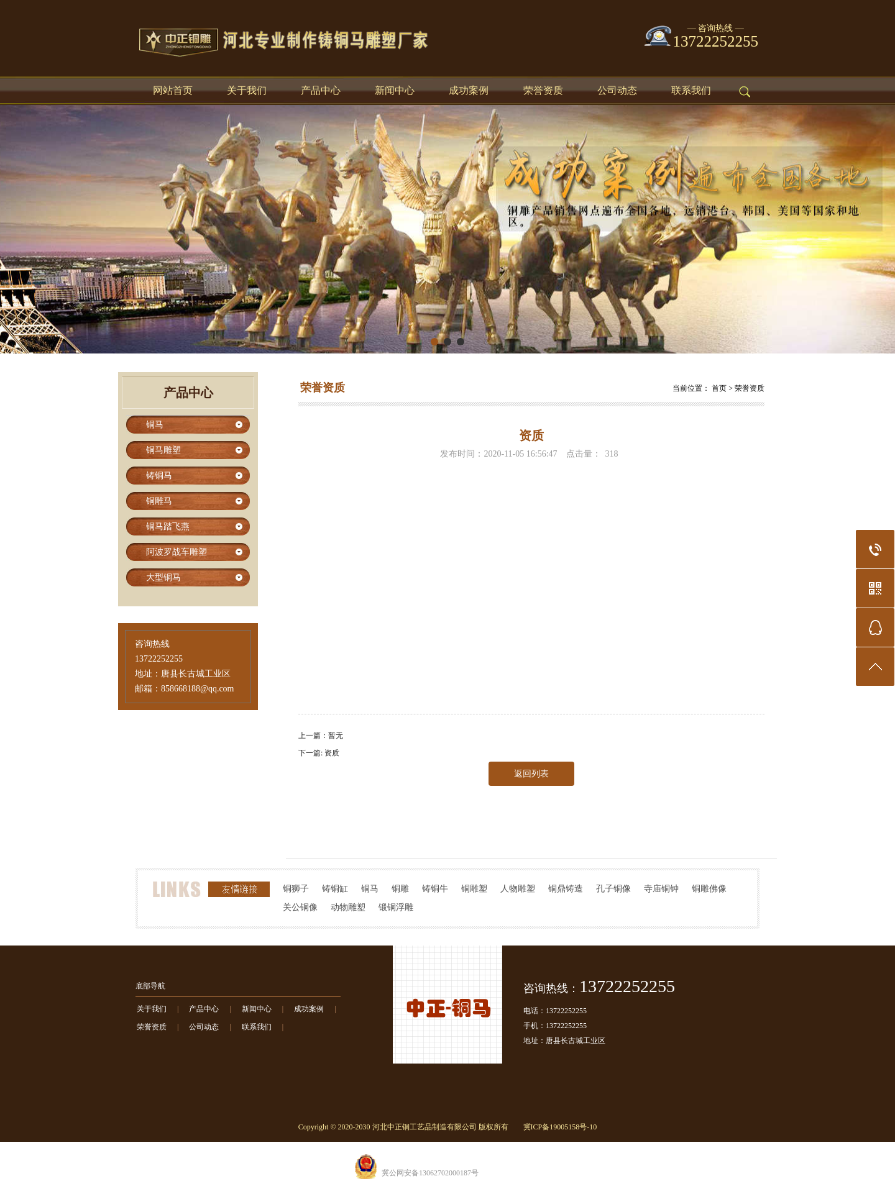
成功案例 (469, 90)
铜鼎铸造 (565, 888)
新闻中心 (395, 90)
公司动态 (617, 90)
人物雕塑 (517, 888)
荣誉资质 (543, 90)
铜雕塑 (474, 888)
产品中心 (321, 90)
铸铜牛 (435, 888)
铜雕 (400, 888)
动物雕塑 (348, 907)
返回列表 (531, 773)
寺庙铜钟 (661, 888)
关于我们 (247, 90)
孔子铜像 (613, 888)
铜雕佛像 (709, 888)
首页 (719, 388)
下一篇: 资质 (318, 753)
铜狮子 (296, 888)
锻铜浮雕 (396, 907)
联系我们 (691, 90)
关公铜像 (300, 907)
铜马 (370, 888)
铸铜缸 (335, 888)
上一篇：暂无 (320, 735)
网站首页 (173, 90)
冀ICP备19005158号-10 (560, 1127)
